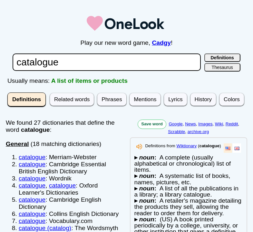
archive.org (198, 131)
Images (205, 123)
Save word (152, 123)
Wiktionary (186, 145)
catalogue (32, 157)
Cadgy (161, 42)
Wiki (219, 123)
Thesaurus (222, 67)
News (190, 123)
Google (175, 123)
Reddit (232, 123)
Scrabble (176, 131)
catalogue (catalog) (45, 228)
